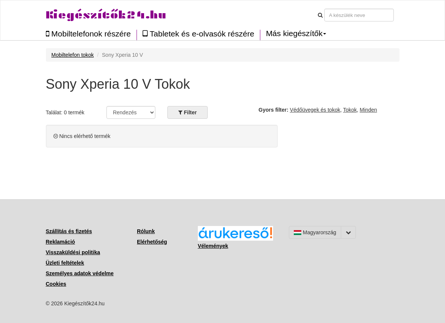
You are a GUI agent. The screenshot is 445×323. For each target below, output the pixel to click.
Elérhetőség (152, 242)
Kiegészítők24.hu (106, 14)
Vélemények (213, 246)
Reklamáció (60, 242)
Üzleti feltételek (65, 263)
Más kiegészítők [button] (296, 33)
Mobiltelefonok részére (88, 34)
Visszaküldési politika (73, 252)
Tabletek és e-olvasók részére (198, 34)
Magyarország (315, 232)
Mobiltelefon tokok (73, 55)
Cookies (56, 284)
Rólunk (146, 231)
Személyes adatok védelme (80, 273)
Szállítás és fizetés (69, 231)
